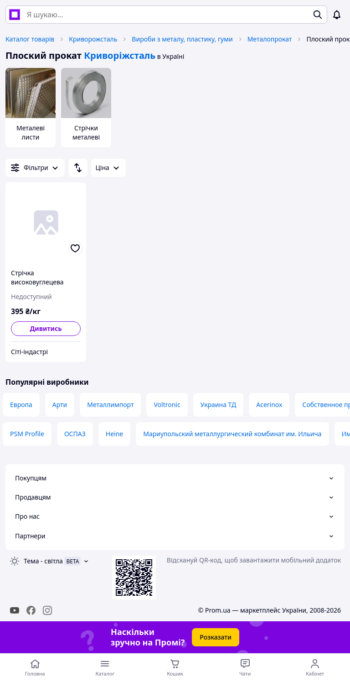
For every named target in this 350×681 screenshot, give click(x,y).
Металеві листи (30, 132)
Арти (59, 404)
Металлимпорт (110, 404)
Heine (114, 433)
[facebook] (31, 610)
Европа (21, 404)
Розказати (216, 637)
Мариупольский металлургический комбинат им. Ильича (232, 433)
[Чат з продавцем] (245, 667)
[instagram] (47, 610)
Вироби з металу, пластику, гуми (182, 39)
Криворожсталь (93, 39)
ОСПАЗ (75, 433)
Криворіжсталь (119, 55)
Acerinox (269, 404)
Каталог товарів (29, 39)
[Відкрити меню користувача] (315, 667)
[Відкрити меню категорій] (105, 667)
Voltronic (167, 404)
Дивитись (46, 328)
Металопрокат (269, 39)
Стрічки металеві (86, 132)
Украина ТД (219, 404)
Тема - (43, 561)
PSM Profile (27, 433)
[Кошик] (175, 667)
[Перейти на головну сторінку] (35, 667)
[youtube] (14, 610)
